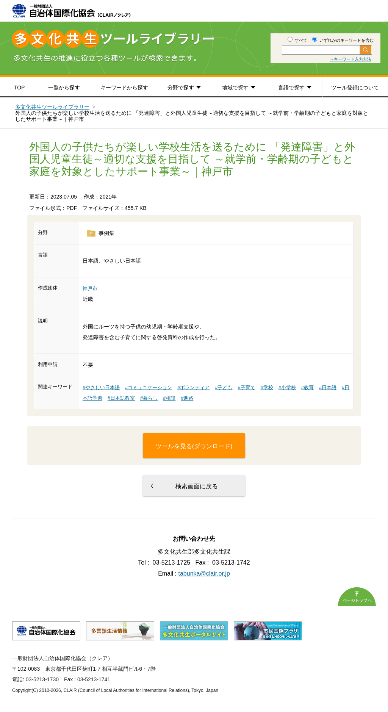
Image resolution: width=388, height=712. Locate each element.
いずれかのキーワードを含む (343, 40)
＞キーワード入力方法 (350, 59)
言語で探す (291, 88)
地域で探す (235, 88)
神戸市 (90, 288)
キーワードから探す (124, 88)
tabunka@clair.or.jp (204, 573)
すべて (297, 40)
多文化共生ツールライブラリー (52, 107)
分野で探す (180, 88)
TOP (19, 88)
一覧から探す (64, 88)
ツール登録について (355, 88)
